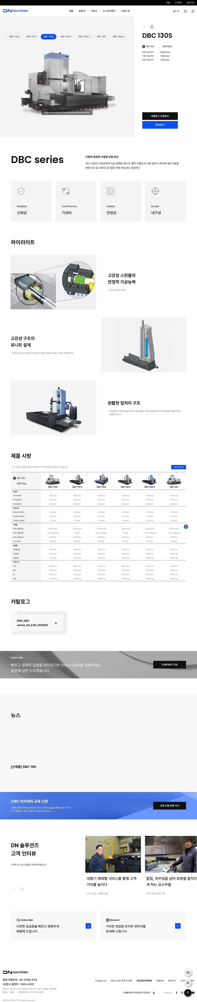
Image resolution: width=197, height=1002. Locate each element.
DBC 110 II (31, 36)
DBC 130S (49, 36)
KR (175, 10)
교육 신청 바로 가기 (169, 805)
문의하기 (160, 124)
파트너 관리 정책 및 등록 (121, 980)
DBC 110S (14, 36)
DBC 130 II (66, 36)
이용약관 (160, 980)
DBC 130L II (84, 36)
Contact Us (100, 980)
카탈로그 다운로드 (160, 116)
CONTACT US (170, 664)
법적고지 (172, 980)
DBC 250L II (119, 36)
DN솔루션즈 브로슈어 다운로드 (140, 993)
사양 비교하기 (178, 467)
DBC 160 (101, 36)
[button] (186, 526)
